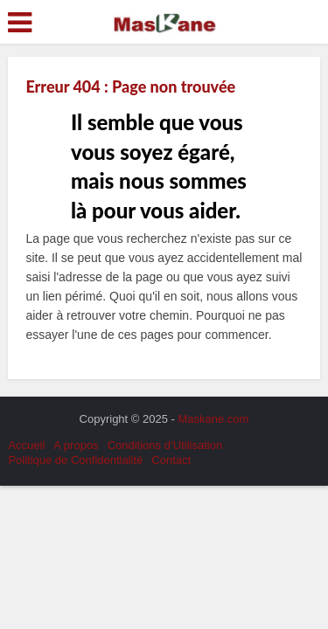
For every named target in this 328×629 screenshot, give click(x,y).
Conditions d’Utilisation (165, 445)
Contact (171, 460)
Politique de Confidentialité (75, 460)
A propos (75, 445)
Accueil (26, 445)
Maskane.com (213, 418)
